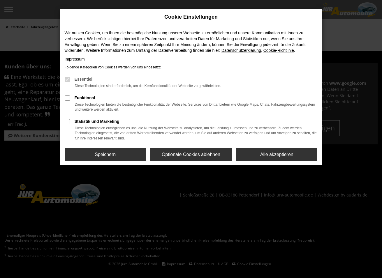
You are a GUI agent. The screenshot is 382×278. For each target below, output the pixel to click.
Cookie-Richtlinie (278, 50)
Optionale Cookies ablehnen (191, 154)
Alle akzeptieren (276, 154)
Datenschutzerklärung (241, 50)
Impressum (75, 59)
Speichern (105, 154)
